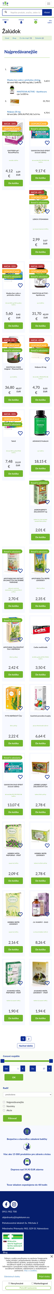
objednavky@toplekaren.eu (16, 1217)
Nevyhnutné (17, 1283)
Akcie (9, 1110)
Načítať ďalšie (26, 1045)
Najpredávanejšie (15, 1102)
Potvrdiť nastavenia (28, 1288)
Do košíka (13, 183)
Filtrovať (12, 1118)
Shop (14, 38)
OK (14, 1077)
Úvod (7, 38)
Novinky (10, 1106)
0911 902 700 (9, 1211)
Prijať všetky (44, 1276)
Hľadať (47, 12)
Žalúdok (38, 38)
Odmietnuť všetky (12, 1276)
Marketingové (41, 1283)
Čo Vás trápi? (24, 38)
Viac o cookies (30, 1270)
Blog (5, 1252)
